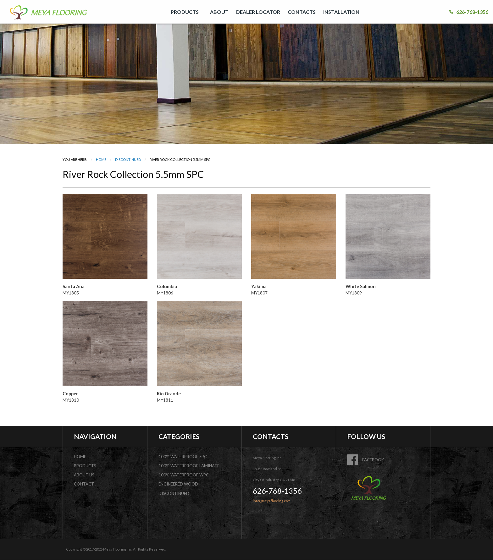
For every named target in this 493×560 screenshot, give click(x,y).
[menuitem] (186, 12)
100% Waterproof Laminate (188, 465)
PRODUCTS (185, 12)
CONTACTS (302, 12)
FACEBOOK (365, 459)
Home (101, 159)
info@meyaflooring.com (272, 501)
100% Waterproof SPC (182, 456)
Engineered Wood (178, 483)
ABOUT (219, 12)
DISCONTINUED (128, 159)
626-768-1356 (468, 12)
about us (84, 474)
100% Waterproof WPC (183, 474)
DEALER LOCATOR (258, 12)
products (85, 465)
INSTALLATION (341, 12)
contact (84, 483)
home (80, 456)
